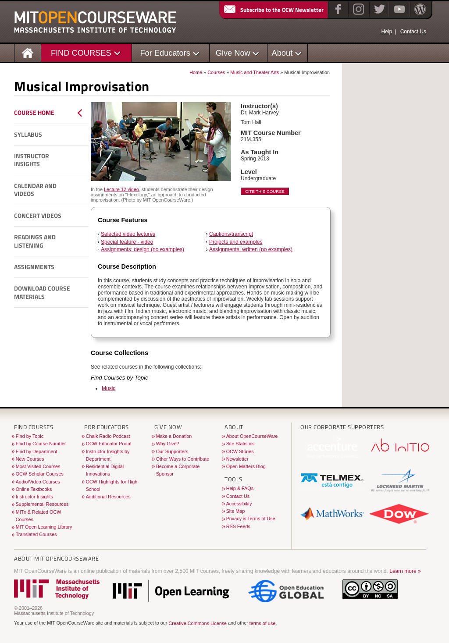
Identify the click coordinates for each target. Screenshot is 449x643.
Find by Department (36, 451)
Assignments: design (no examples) (142, 249)
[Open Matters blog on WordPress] (419, 15)
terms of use (262, 623)
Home (195, 72)
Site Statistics (240, 443)
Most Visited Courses (38, 466)
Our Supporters (172, 451)
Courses (216, 72)
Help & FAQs (239, 488)
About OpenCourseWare (252, 436)
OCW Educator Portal (109, 443)
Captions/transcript (231, 234)
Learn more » (404, 571)
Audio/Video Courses (38, 481)
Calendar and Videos (35, 190)
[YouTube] (398, 15)
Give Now (233, 52)
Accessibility (239, 503)
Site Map (235, 511)
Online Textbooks (34, 489)
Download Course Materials (42, 292)
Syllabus (28, 135)
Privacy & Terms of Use (250, 518)
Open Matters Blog (246, 466)
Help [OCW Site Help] (386, 31)
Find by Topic (29, 436)
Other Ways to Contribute (182, 459)
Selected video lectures (128, 234)
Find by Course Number (41, 443)
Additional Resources (108, 496)
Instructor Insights (31, 160)
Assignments (34, 267)
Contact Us (413, 31)
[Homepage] (27, 52)
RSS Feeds (238, 526)
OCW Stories (240, 451)
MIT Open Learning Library (44, 526)
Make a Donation (174, 436)
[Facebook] (337, 15)
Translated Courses (36, 534)
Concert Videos (37, 216)
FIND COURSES (81, 52)
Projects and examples (235, 242)
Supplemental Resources (42, 504)
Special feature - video (127, 242)
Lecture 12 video (121, 189)
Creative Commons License (197, 623)
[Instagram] (357, 15)
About (282, 52)
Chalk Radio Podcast (108, 436)
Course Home (34, 113)
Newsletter (237, 459)
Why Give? (167, 443)
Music (108, 388)
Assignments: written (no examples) (250, 249)
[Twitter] (378, 15)
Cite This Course (265, 191)
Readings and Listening (35, 241)
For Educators (165, 52)
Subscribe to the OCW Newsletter (273, 9)
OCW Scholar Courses (40, 473)
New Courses (30, 459)
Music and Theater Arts (254, 72)
